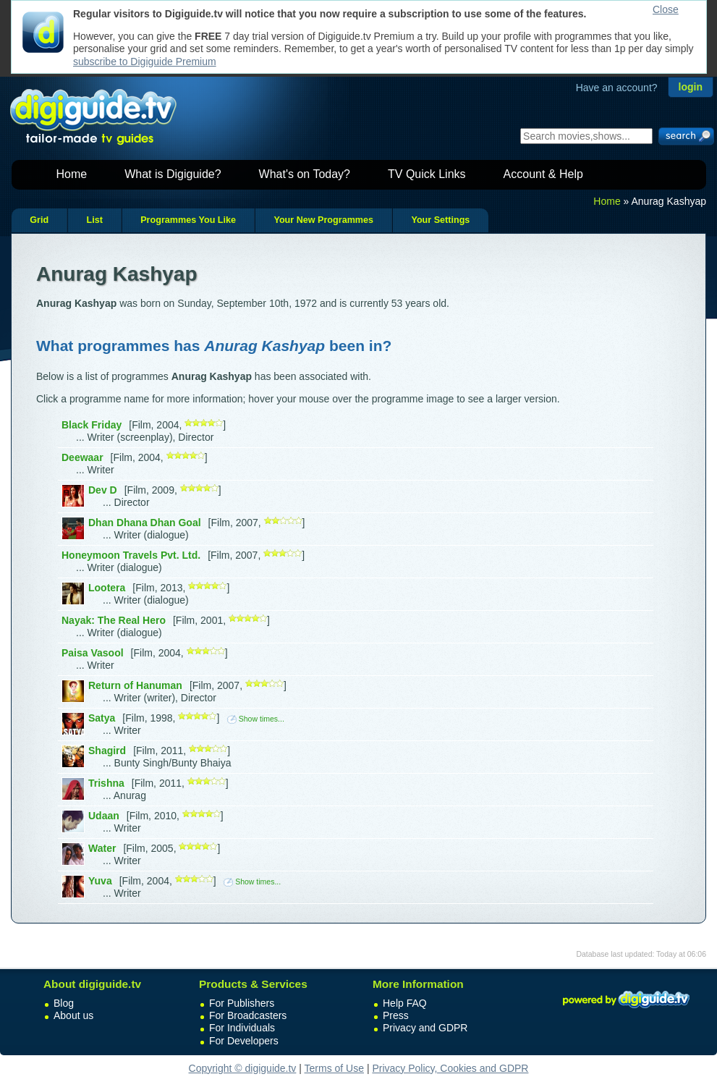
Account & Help (543, 174)
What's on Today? (304, 174)
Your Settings (440, 220)
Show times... (255, 718)
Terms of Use (334, 1068)
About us (73, 1015)
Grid (39, 220)
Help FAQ (405, 1003)
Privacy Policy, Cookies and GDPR (450, 1068)
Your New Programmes (323, 220)
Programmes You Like (188, 220)
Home (72, 174)
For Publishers (241, 1003)
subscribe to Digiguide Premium (144, 61)
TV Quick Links (427, 174)
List (94, 220)
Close (666, 9)
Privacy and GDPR (425, 1028)
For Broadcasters (248, 1015)
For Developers (244, 1041)
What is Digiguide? (172, 174)
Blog (64, 1003)
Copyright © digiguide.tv (243, 1068)
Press (396, 1015)
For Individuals (242, 1028)
